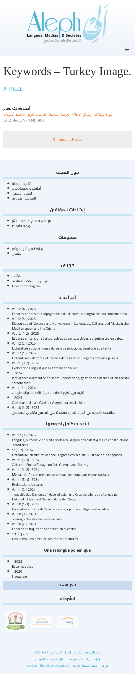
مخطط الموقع (44, 659)
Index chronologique (26, 286)
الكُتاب (16, 276)
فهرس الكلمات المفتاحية (30, 281)
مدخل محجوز (89, 665)
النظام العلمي (22, 193)
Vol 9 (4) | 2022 (33, 120)
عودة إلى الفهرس (67, 139)
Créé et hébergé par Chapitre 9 (47, 665)
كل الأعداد (68, 585)
